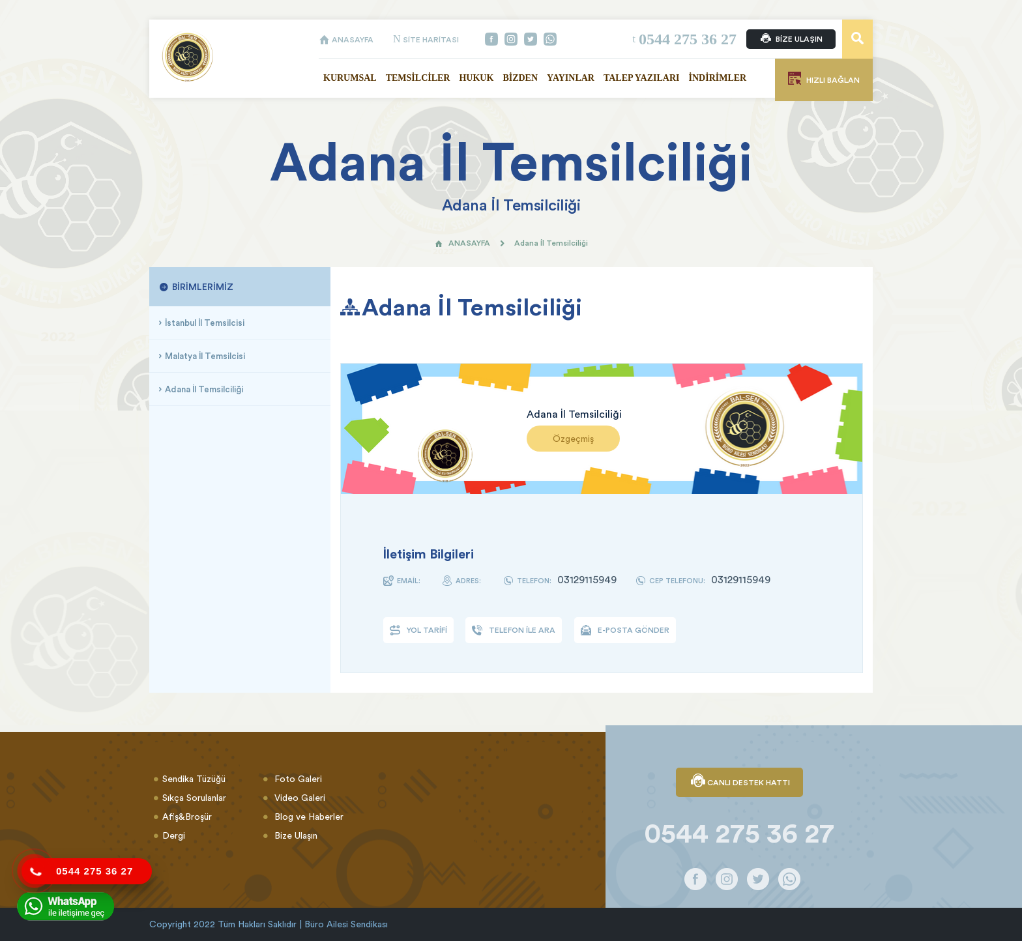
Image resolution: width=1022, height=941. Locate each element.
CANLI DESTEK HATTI (739, 782)
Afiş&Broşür (187, 816)
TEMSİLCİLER (418, 78)
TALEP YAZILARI (642, 78)
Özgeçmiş (573, 438)
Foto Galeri (297, 779)
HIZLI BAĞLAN (824, 78)
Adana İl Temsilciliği (204, 389)
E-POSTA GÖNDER (625, 630)
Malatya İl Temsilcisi (205, 356)
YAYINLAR (570, 78)
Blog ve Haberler (307, 816)
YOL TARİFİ (418, 630)
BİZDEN (520, 78)
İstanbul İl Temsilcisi (204, 322)
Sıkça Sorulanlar (194, 797)
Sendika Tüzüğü (194, 779)
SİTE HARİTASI (426, 39)
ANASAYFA (346, 39)
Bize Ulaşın (294, 835)
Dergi (173, 835)
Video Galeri (298, 797)
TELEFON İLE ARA (513, 630)
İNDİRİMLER (718, 78)
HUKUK (476, 78)
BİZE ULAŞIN (791, 39)
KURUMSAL (350, 78)
